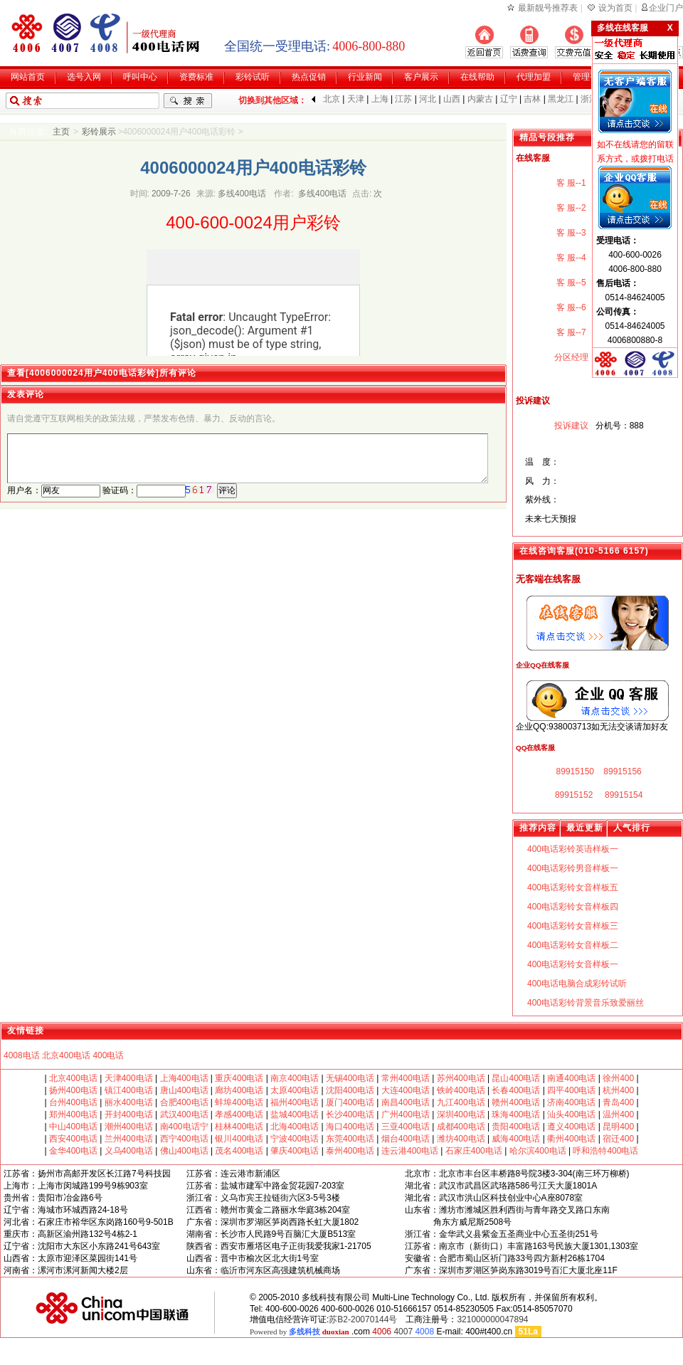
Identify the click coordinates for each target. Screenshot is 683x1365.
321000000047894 (492, 1319)
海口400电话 (350, 1127)
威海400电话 (516, 1139)
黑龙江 (560, 99)
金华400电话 (73, 1151)
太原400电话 (294, 1090)
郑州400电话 (73, 1114)
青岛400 (618, 1102)
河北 (427, 99)
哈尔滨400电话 (537, 1151)
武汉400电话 (184, 1114)
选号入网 (84, 77)
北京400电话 (66, 1055)
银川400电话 (239, 1139)
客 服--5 (570, 283)
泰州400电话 (350, 1151)
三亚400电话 (405, 1127)
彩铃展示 (99, 132)
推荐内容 (537, 828)
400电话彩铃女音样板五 (572, 887)
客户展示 (421, 77)
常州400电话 (405, 1078)
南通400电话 (571, 1078)
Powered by (299, 1331)
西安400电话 (73, 1139)
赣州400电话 (516, 1102)
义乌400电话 (129, 1151)
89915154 (623, 795)
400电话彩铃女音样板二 (572, 945)
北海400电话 (294, 1127)
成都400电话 (461, 1127)
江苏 (403, 99)
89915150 (574, 771)
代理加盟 (534, 77)
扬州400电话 (73, 1090)
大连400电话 (405, 1090)
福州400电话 (294, 1102)
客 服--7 (570, 332)
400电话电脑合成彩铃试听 (577, 984)
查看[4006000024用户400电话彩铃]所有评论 (101, 373)
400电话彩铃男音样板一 (572, 868)
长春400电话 (516, 1090)
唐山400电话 (184, 1090)
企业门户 (666, 8)
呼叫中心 (140, 77)
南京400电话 (294, 1078)
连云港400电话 (410, 1151)
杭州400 (618, 1090)
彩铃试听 (252, 77)
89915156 (621, 771)
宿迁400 (618, 1139)
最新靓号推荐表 (548, 8)
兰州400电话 (129, 1139)
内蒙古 (480, 99)
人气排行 (631, 828)
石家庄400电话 (472, 1151)
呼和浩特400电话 (605, 1151)
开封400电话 (129, 1114)
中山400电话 (73, 1127)
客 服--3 (570, 233)
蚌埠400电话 (239, 1102)
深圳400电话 (461, 1114)
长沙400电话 (350, 1114)
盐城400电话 (294, 1114)
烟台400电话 (405, 1139)
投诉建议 (569, 426)
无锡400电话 (350, 1078)
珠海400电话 (516, 1114)
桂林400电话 (239, 1127)
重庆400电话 (239, 1078)
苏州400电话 (461, 1078)
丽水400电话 (129, 1102)
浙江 (589, 99)
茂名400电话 (239, 1151)
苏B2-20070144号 (363, 1319)
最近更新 (584, 828)
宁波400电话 (294, 1139)
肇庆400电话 (294, 1151)
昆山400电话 (516, 1078)
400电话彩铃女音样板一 (572, 964)
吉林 (532, 99)
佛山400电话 (184, 1151)
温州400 (618, 1114)
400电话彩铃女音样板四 (572, 907)
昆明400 (618, 1127)
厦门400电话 (350, 1102)
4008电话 (22, 1055)
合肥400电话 (184, 1102)
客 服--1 (570, 183)
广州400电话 (405, 1114)
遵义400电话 (571, 1127)
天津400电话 (129, 1078)
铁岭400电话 (461, 1090)
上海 (379, 99)
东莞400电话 (350, 1139)
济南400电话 (571, 1102)
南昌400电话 (405, 1102)
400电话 (108, 1055)
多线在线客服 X (635, 28)
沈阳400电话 (350, 1090)
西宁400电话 (184, 1139)
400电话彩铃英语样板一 (572, 849)
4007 (403, 1332)
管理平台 (590, 77)
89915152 (573, 795)
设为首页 (615, 8)
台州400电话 (73, 1102)
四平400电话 (571, 1090)
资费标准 (196, 77)
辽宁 (508, 99)
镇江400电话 (129, 1090)
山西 (451, 99)
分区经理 (569, 357)
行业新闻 (365, 77)
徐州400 (618, 1078)
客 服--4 (570, 258)
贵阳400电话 (516, 1127)
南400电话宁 (184, 1127)
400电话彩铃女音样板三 (572, 926)
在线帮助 (477, 77)
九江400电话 (461, 1102)
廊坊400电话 (239, 1090)
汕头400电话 (571, 1114)
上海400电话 (184, 1078)
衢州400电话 (571, 1139)
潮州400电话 (129, 1127)
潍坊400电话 (461, 1139)
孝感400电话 (239, 1114)
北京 (331, 99)
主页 (61, 132)
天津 (355, 99)
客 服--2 (570, 208)
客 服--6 (570, 307)
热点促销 (309, 77)
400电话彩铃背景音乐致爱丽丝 (585, 1003)
